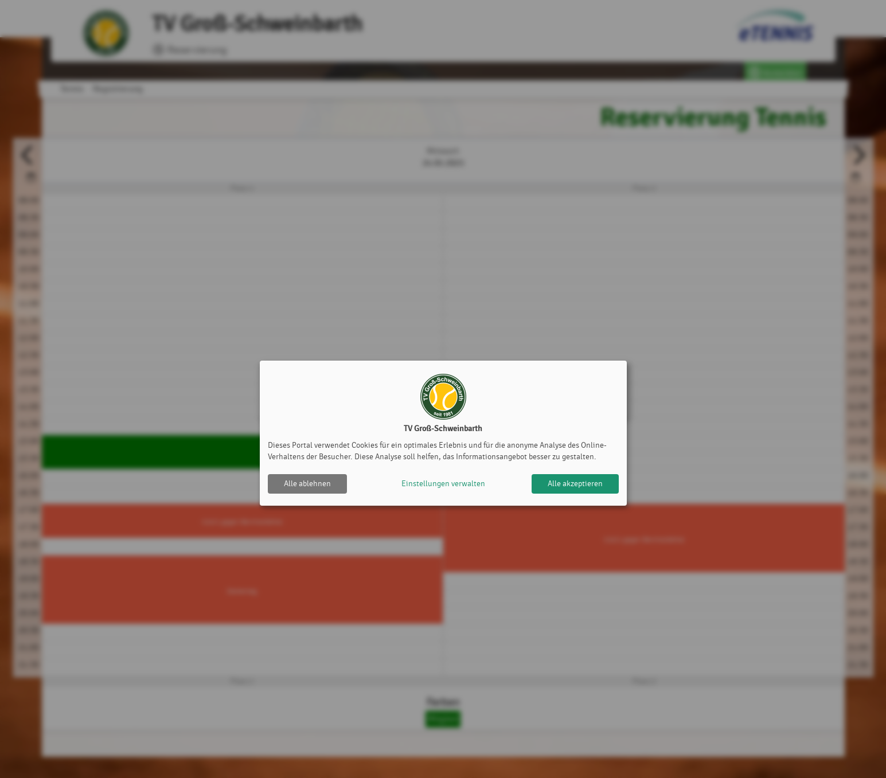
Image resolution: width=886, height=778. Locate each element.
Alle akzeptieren (575, 483)
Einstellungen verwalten (443, 483)
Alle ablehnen (307, 483)
